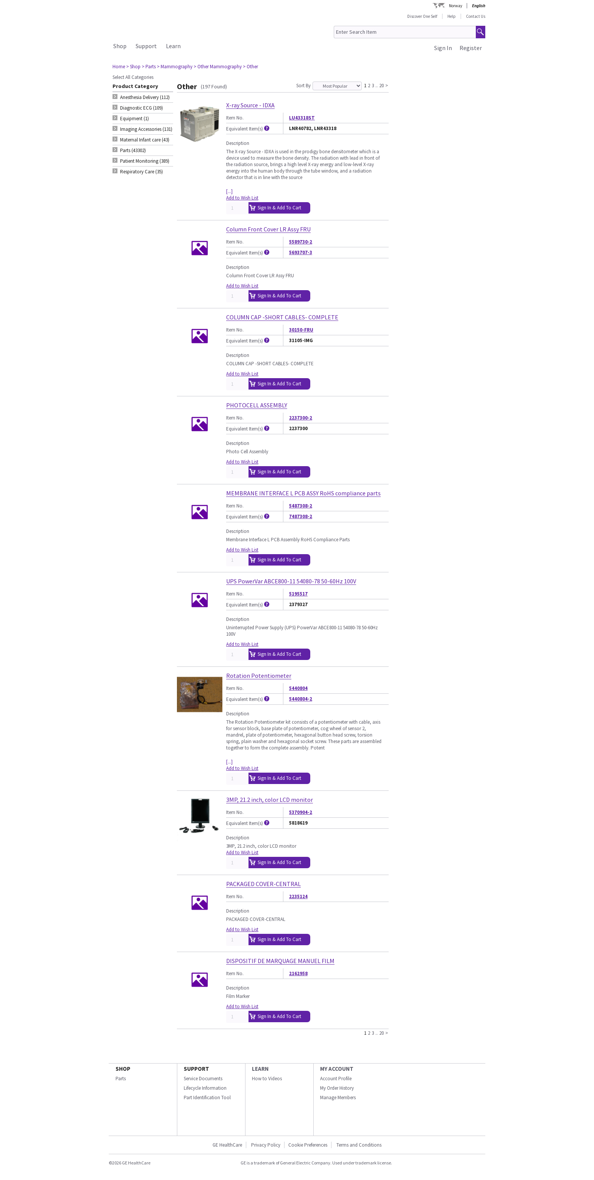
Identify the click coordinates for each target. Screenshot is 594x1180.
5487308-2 (300, 506)
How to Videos (267, 1078)
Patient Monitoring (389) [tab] (144, 161)
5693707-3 (300, 252)
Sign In (443, 48)
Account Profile (336, 1078)
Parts (121, 1078)
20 (381, 85)
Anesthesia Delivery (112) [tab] (145, 97)
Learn (173, 46)
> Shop (133, 66)
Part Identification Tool (207, 1097)
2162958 (298, 973)
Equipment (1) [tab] (134, 118)
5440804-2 (300, 699)
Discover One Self (422, 16)
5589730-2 (300, 242)
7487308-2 (300, 516)
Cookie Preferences (307, 1145)
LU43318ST (302, 118)
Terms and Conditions (358, 1145)
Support (146, 46)
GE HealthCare (227, 1145)
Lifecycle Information (205, 1088)
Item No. (235, 118)
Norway (455, 5)
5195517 (298, 594)
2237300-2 (300, 418)
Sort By (303, 85)
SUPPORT (196, 1068)
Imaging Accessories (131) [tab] (146, 129)
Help (451, 16)
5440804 (298, 688)
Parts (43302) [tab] (133, 150)
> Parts (149, 66)
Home (119, 66)
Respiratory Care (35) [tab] (141, 171)
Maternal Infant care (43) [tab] (144, 140)
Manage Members (338, 1097)
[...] (229, 191)
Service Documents (203, 1078)
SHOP (123, 1068)
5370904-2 (300, 812)
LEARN (260, 1068)
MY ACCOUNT (336, 1068)
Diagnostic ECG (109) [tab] (141, 108)
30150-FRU (301, 330)
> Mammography (174, 66)
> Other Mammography (218, 66)
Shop (120, 46)
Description (237, 143)
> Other (250, 66)
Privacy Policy (265, 1145)
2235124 (298, 896)
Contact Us (475, 16)
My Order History (337, 1088)
